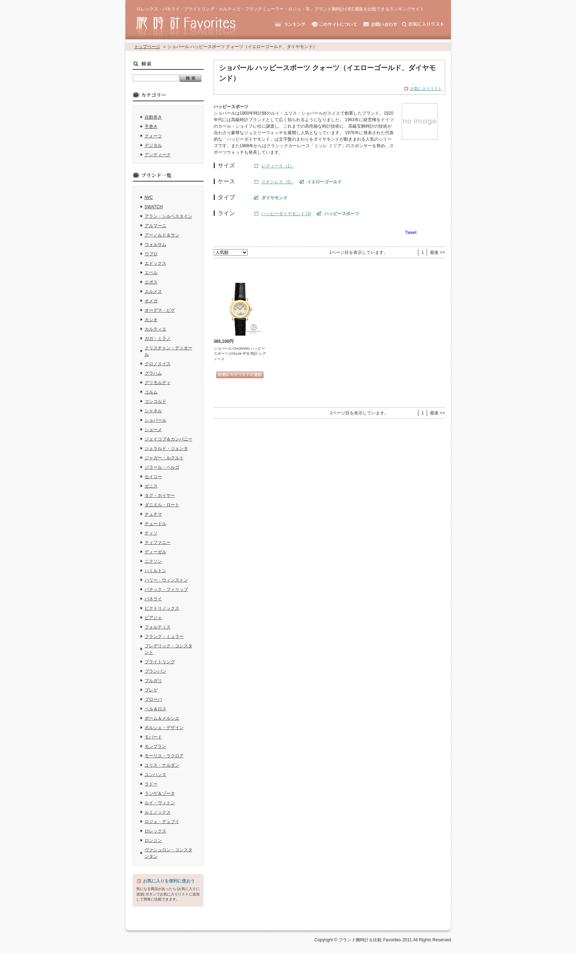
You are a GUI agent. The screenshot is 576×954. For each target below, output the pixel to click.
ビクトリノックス (162, 608)
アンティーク (158, 154)
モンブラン (155, 746)
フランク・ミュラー (164, 636)
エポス (151, 282)
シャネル (153, 410)
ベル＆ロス (155, 708)
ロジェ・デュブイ (162, 821)
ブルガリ (153, 680)
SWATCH (154, 206)
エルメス (153, 291)
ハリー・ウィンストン (166, 580)
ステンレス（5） (277, 181)
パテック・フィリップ (166, 589)
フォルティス (158, 627)
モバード (153, 737)
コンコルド (155, 401)
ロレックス (155, 831)
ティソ (151, 533)
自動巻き (153, 117)
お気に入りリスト (426, 88)
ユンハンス (155, 774)
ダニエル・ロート (162, 504)
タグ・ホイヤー (160, 495)
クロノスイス (158, 363)
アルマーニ (155, 225)
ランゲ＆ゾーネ (160, 793)
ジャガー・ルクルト (164, 457)
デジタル (153, 145)
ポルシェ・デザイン (164, 727)
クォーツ (153, 136)
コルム (151, 392)
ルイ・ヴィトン (160, 802)
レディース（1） (277, 166)
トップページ (147, 46)
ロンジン (153, 840)
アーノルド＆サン (162, 235)
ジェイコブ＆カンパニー (168, 439)
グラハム (153, 373)
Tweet (411, 232)
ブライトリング (160, 661)
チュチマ (153, 514)
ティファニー (158, 542)
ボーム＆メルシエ (162, 718)
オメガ (151, 300)
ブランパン (155, 671)
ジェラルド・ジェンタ (166, 448)
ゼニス (151, 486)
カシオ (151, 319)
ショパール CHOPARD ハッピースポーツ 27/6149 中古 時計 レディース (240, 353)
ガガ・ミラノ (158, 338)
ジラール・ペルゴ (162, 467)
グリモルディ (158, 382)
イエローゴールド (324, 181)
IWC (149, 197)
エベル (151, 272)
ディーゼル (155, 551)
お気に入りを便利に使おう (169, 880)
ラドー (151, 784)
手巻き (151, 126)
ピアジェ (153, 617)
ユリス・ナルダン (162, 765)
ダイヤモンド (274, 197)
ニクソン (153, 561)
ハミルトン (155, 570)
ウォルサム (155, 244)
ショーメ (153, 429)
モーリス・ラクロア (164, 755)
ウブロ (151, 253)
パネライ (153, 598)
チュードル (155, 523)
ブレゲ (151, 690)
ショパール (155, 420)
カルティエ (155, 329)
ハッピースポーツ (341, 213)
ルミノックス (158, 812)
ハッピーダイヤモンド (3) (286, 213)
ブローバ (153, 699)
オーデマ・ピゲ (160, 310)
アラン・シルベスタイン (168, 216)
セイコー (153, 476)
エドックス (155, 263)
